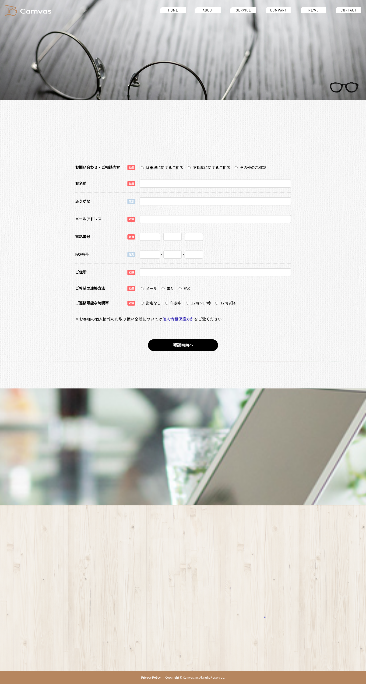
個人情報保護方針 (178, 319)
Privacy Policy (151, 678)
